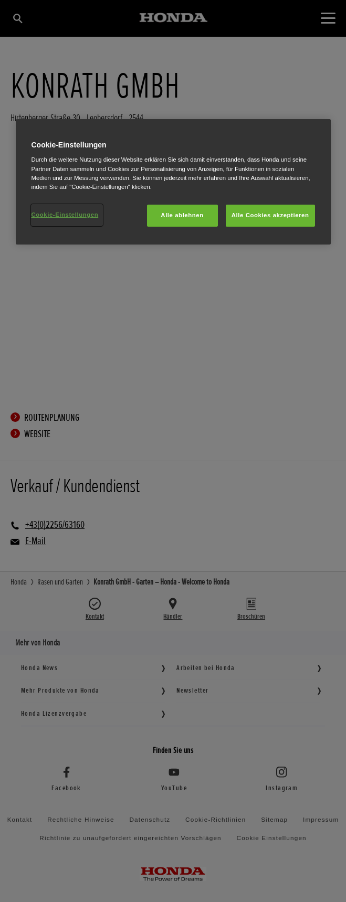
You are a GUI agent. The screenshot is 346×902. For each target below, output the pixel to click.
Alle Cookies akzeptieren (270, 215)
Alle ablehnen (182, 215)
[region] (173, 182)
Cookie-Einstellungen (65, 214)
